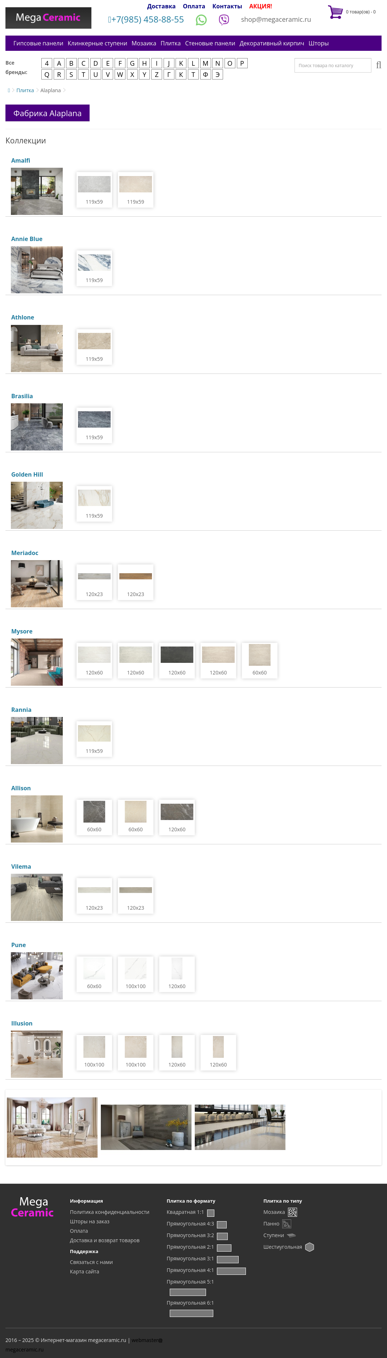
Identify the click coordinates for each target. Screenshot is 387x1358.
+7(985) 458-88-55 (146, 19)
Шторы (319, 43)
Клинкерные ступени (97, 43)
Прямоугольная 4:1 (190, 1270)
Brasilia (22, 396)
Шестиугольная (282, 1246)
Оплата (194, 6)
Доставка (161, 6)
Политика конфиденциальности (109, 1211)
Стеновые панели (210, 43)
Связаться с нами (91, 1262)
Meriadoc (24, 553)
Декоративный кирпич (272, 43)
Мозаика (144, 43)
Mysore (22, 631)
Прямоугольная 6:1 (190, 1302)
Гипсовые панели (38, 43)
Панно (271, 1223)
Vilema (21, 866)
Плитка (171, 43)
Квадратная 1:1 (185, 1211)
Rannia (21, 710)
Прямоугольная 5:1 (190, 1281)
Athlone (22, 317)
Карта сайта (84, 1271)
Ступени (273, 1235)
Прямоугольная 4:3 (190, 1223)
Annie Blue (26, 239)
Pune (18, 945)
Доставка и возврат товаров (105, 1240)
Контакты (227, 6)
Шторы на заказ (90, 1221)
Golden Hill (27, 474)
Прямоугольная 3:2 (190, 1235)
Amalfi (20, 160)
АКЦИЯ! (260, 6)
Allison (21, 788)
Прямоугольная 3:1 (190, 1258)
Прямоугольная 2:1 (190, 1246)
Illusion (22, 1023)
